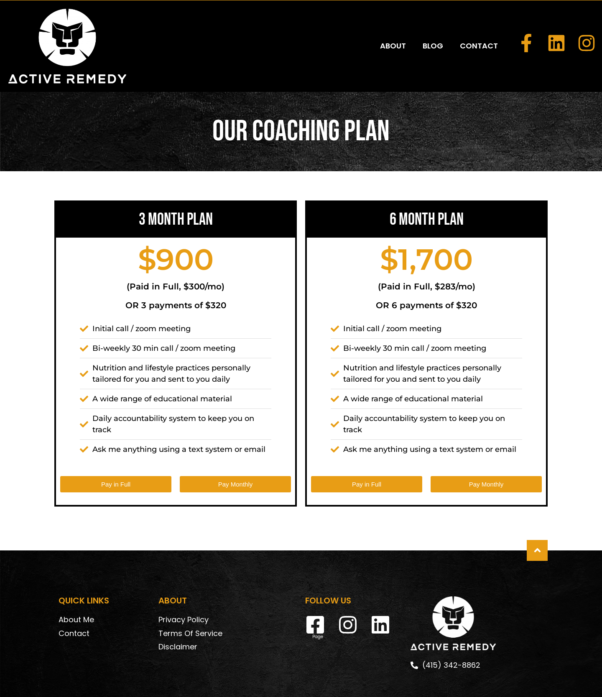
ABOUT (393, 26)
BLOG (433, 26)
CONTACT (479, 26)
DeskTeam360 (373, 683)
